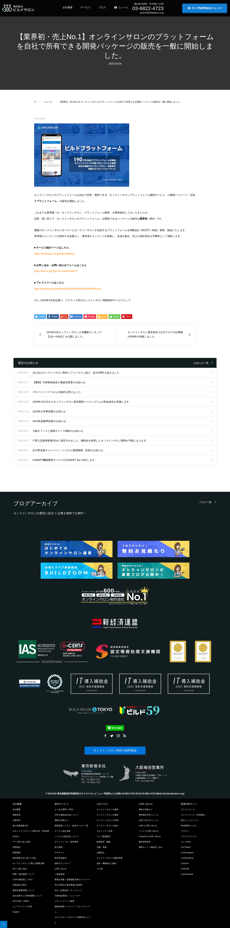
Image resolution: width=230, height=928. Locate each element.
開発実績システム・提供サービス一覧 (71, 826)
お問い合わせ (60, 869)
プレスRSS (186, 842)
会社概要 (68, 7)
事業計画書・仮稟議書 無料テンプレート (73, 879)
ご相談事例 (60, 874)
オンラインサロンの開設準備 (109, 858)
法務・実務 (102, 847)
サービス (85, 7)
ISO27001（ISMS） (21, 901)
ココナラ (185, 831)
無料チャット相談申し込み (150, 847)
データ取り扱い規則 (21, 842)
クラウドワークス (189, 836)
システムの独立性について (66, 836)
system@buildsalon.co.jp (152, 12)
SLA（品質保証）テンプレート (68, 890)
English (16, 912)
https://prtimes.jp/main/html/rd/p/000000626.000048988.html (67, 288)
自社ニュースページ (190, 820)
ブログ (102, 7)
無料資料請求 (145, 842)
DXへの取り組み (20, 869)
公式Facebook (187, 858)
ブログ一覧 (205, 502)
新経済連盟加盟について (23, 890)
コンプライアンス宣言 (22, 906)
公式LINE (185, 869)
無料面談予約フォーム (148, 815)
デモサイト (60, 852)
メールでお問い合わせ (148, 831)
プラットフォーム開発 (64, 901)
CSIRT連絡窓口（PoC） (23, 879)
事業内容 (16, 815)
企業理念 (16, 820)
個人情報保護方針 (20, 826)
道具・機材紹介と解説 (106, 863)
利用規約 (16, 847)
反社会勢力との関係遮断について (27, 896)
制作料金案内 (60, 858)
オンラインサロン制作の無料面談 (115, 750)
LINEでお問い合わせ (148, 826)
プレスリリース (188, 809)
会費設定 (101, 852)
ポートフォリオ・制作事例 (66, 842)
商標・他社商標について (23, 874)
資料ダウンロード (62, 863)
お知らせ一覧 (201, 362)
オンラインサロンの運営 (107, 809)
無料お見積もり (61, 820)
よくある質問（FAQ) (64, 809)
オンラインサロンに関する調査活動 (28, 863)
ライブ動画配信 (104, 836)
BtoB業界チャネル (189, 826)
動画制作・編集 (104, 842)
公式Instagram (187, 852)
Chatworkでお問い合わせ (150, 836)
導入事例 (59, 847)
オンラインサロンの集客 (107, 815)
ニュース (121, 7)
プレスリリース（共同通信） (193, 815)
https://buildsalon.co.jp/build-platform (54, 253)
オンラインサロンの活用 (107, 820)
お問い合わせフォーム (148, 820)
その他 (100, 869)
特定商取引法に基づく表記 (24, 858)
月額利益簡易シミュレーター (67, 896)
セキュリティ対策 (104, 831)
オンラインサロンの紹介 (107, 826)
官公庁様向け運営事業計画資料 (68, 885)
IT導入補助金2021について (67, 815)
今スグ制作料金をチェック (205, 8)
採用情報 (16, 852)
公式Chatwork (187, 874)
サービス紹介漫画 (62, 831)
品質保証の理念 (19, 885)
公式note (185, 863)
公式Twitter (186, 847)
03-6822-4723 (148, 8)
